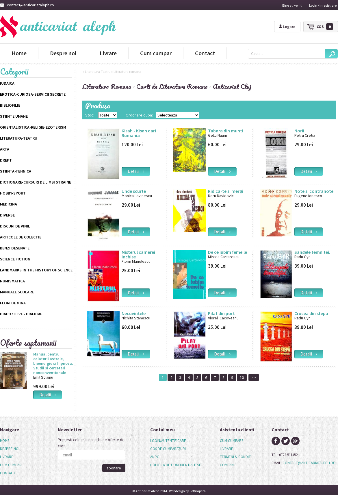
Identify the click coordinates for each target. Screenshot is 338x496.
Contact (205, 53)
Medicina (8, 204)
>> (253, 377)
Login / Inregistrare (323, 5)
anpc (154, 456)
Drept (6, 160)
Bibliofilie (10, 105)
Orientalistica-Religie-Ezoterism (33, 127)
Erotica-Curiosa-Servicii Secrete (33, 94)
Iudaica (7, 83)
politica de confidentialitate (176, 464)
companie (228, 464)
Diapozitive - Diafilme (21, 314)
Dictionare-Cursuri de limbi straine (35, 182)
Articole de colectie (20, 237)
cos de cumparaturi (168, 448)
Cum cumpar (156, 53)
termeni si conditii (236, 456)
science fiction (15, 259)
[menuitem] (11, 441)
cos (325, 26)
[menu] (11, 457)
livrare (226, 448)
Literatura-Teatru (18, 138)
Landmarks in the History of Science (36, 270)
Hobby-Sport (13, 193)
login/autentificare (168, 440)
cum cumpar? (231, 440)
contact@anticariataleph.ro (27, 5)
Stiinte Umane (14, 116)
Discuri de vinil (15, 226)
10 (242, 377)
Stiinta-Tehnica (15, 171)
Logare (287, 26)
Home (19, 53)
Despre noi (63, 53)
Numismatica (12, 281)
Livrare (108, 53)
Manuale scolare (17, 292)
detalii (47, 394)
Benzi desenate (14, 248)
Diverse (7, 215)
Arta (4, 149)
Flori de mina (13, 303)
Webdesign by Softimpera (187, 491)
